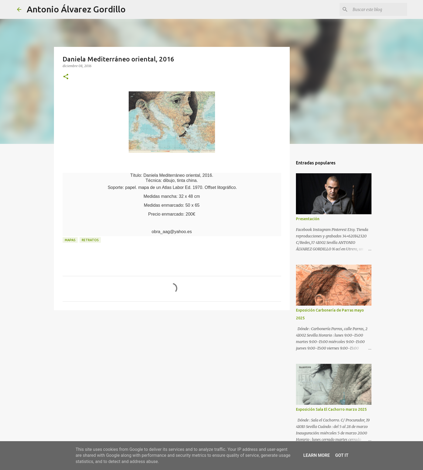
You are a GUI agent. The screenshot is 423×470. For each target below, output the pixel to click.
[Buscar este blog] (378, 9)
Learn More (316, 455)
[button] (66, 77)
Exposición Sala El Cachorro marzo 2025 (331, 409)
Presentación (307, 219)
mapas (70, 240)
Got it (341, 455)
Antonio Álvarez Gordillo (76, 9)
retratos (90, 240)
